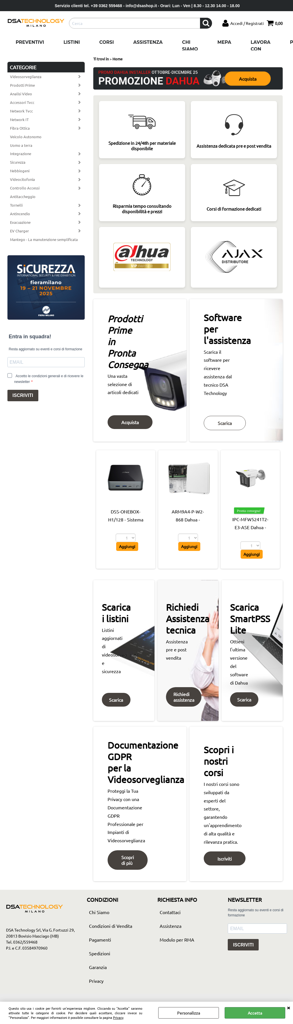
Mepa (224, 42)
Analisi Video (21, 93)
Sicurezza (17, 162)
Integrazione (20, 153)
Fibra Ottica (20, 128)
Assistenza (148, 42)
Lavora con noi (260, 48)
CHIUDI (288, 1007)
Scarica (225, 424)
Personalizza (188, 1012)
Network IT (19, 119)
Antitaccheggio (22, 196)
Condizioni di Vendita (110, 928)
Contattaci (170, 914)
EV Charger (19, 230)
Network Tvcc (21, 110)
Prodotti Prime (22, 85)
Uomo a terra (21, 145)
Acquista (248, 78)
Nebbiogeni (19, 170)
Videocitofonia (22, 179)
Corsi (106, 42)
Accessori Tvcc (22, 102)
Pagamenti (100, 942)
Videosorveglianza (25, 76)
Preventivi (30, 42)
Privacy (118, 1017)
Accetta (255, 1012)
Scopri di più (128, 862)
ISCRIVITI (23, 395)
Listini (72, 42)
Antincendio (20, 213)
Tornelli (16, 205)
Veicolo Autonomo (25, 136)
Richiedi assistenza (183, 698)
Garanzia (98, 969)
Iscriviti (225, 860)
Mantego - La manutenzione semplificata (44, 239)
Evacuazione (20, 222)
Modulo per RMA (177, 942)
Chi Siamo (190, 45)
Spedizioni (99, 955)
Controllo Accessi (24, 187)
